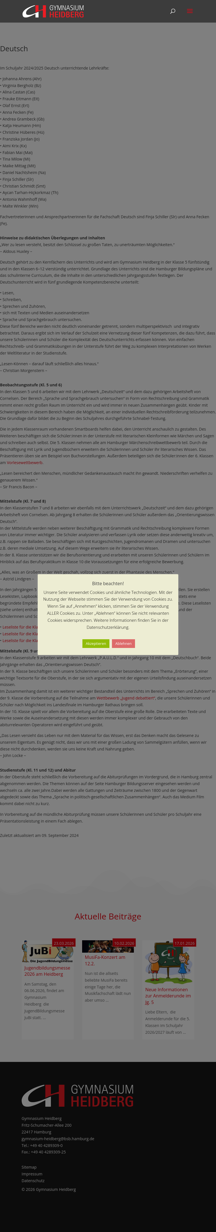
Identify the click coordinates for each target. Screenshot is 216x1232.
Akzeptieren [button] (96, 643)
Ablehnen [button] (123, 643)
